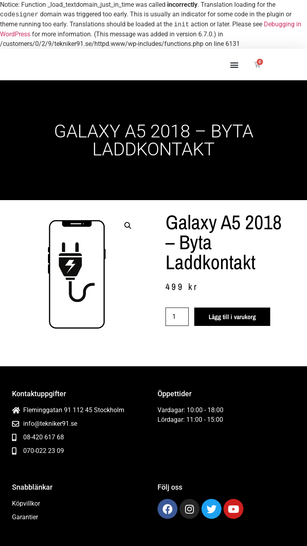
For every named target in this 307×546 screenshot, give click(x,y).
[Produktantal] (177, 317)
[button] (234, 64)
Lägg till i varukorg (232, 316)
